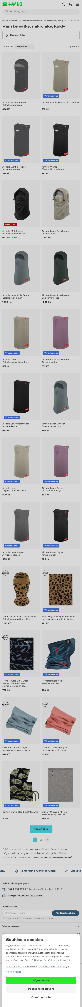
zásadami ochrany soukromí (46, 918)
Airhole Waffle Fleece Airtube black (53, 168)
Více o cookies (13, 972)
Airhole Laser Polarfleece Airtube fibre (15, 360)
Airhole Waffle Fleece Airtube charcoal (14, 168)
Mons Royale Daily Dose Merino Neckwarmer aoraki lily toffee (59, 617)
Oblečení (13, 21)
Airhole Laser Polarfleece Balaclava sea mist (16, 296)
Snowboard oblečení (32, 21)
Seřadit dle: (7, 47)
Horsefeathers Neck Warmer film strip (52, 682)
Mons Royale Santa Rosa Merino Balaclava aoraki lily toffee (19, 617)
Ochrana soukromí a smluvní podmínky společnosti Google (37, 966)
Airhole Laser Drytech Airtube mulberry (53, 489)
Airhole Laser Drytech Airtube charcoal (14, 553)
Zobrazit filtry (15, 35)
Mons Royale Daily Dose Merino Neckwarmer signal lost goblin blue (15, 683)
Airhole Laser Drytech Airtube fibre (14, 489)
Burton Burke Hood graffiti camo (20, 812)
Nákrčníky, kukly (55, 21)
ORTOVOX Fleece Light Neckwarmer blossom (54, 748)
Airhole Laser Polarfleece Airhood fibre (55, 232)
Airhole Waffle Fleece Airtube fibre (61, 102)
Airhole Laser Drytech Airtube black (53, 553)
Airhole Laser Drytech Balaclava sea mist (53, 425)
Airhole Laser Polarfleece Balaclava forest (55, 296)
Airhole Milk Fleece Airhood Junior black (13, 232)
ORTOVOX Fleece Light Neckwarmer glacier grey (16, 748)
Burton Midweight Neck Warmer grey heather (55, 813)
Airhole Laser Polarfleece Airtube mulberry (55, 360)
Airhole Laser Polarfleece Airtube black (16, 425)
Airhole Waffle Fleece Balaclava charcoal (14, 103)
